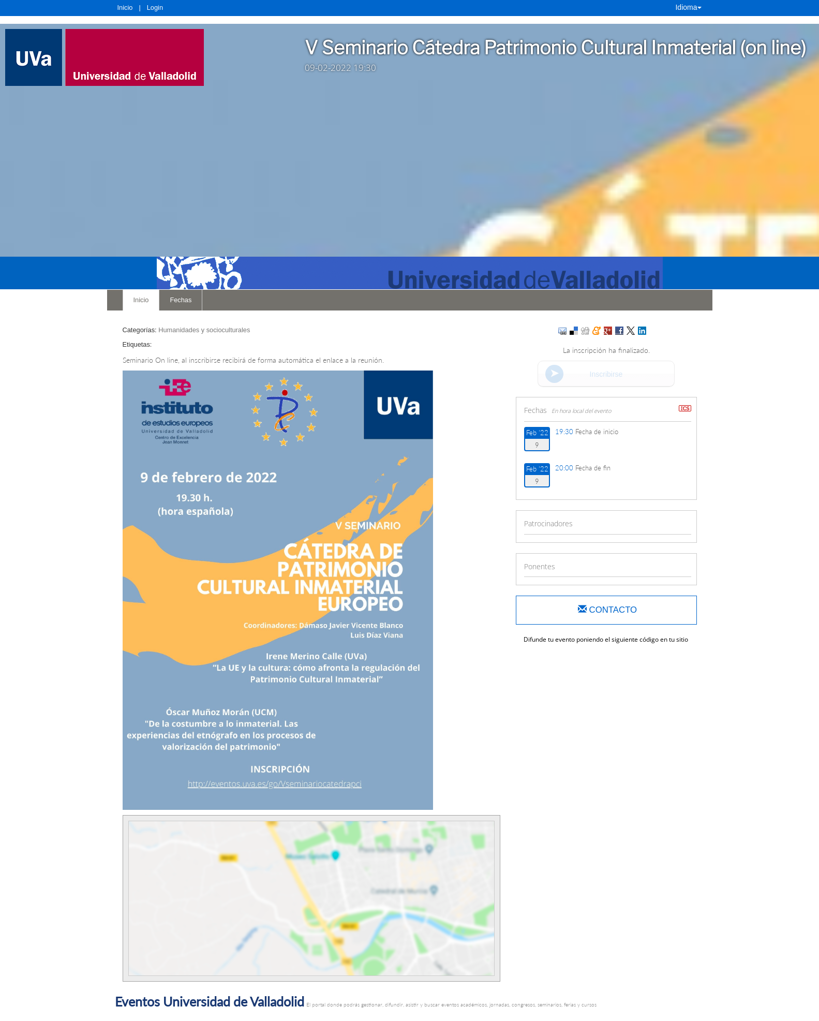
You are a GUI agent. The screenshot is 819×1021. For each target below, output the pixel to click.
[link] (131, 57)
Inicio (125, 7)
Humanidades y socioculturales (204, 330)
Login (155, 7)
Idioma (688, 7)
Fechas (180, 300)
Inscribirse (606, 374)
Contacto (607, 610)
